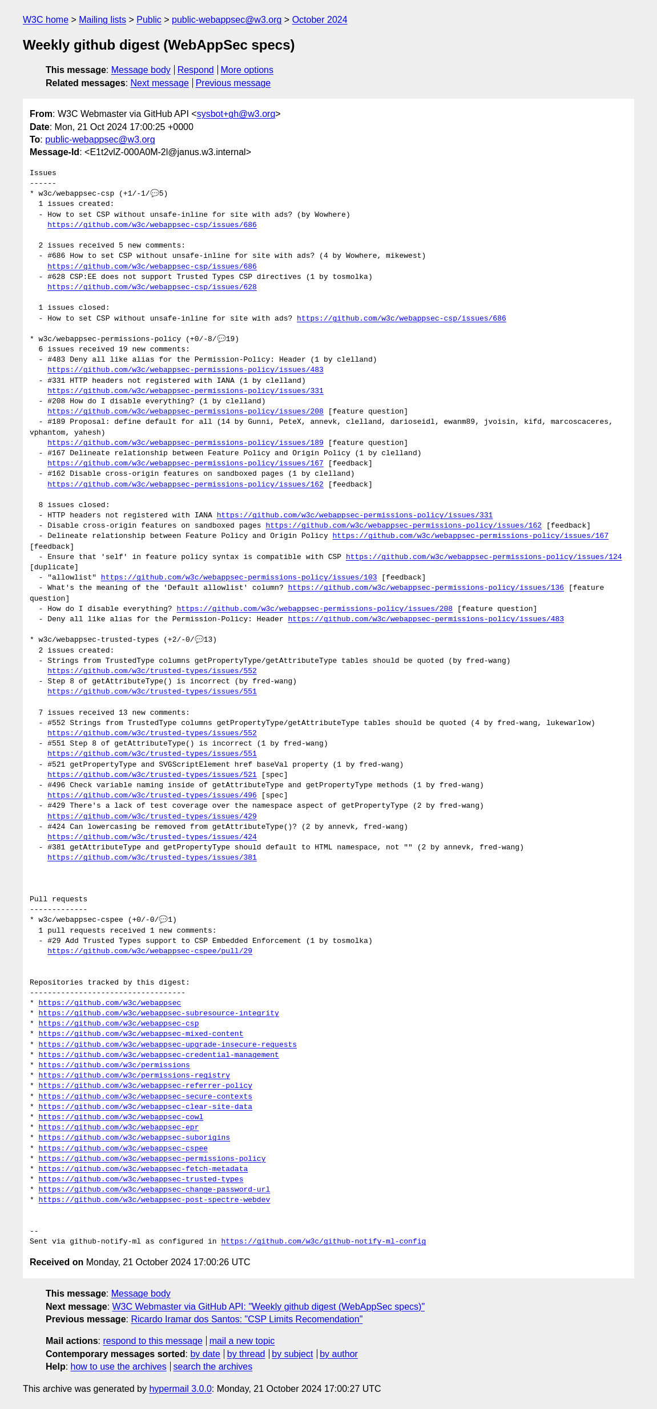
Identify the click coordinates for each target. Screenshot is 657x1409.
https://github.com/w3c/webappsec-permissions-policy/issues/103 (239, 578)
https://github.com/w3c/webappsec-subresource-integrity (159, 1014)
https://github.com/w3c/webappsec (110, 1003)
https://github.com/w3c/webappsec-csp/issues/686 (152, 225)
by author (339, 1354)
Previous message (233, 83)
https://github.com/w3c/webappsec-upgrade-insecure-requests (168, 1045)
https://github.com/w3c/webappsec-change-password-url (155, 1190)
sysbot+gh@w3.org (236, 114)
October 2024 (320, 20)
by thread (246, 1354)
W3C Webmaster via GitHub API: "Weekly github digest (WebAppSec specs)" (268, 1306)
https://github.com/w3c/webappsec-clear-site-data (145, 1107)
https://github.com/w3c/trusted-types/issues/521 (152, 775)
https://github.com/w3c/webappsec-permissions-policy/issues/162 (185, 485)
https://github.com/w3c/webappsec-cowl (121, 1117)
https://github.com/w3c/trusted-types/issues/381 (152, 858)
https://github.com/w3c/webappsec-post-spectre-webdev (155, 1200)
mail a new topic (242, 1341)
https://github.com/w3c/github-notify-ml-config (323, 1242)
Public (149, 20)
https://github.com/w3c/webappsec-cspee (123, 1149)
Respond (196, 70)
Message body (141, 70)
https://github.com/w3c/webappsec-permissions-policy (152, 1159)
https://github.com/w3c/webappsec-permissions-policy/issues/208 (185, 412)
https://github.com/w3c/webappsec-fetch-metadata (143, 1169)
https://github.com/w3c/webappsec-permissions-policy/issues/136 (426, 588)
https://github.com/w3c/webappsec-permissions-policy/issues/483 (185, 370)
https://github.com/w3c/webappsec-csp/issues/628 (152, 287)
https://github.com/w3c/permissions (114, 1065)
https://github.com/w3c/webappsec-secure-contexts (145, 1097)
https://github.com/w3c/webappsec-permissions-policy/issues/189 (185, 443)
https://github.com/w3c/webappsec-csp (119, 1024)
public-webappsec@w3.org (226, 20)
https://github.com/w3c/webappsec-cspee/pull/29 (149, 951)
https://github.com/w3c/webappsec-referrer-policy (145, 1086)
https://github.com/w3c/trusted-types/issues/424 (152, 837)
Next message (160, 83)
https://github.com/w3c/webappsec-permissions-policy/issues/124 (484, 557)
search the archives (213, 1366)
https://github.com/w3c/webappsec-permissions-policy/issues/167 (185, 464)
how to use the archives (119, 1366)
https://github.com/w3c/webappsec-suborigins (134, 1138)
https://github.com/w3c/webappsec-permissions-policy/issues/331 (185, 391)
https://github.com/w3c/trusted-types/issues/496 (152, 796)
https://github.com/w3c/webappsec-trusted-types (141, 1180)
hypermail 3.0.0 (180, 1389)
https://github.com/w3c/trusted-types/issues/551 (152, 692)
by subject (292, 1354)
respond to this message (152, 1341)
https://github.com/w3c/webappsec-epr (119, 1128)
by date (205, 1354)
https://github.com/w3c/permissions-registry (134, 1076)
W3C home (45, 20)
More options (247, 70)
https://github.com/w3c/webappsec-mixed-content (141, 1034)
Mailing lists (102, 20)
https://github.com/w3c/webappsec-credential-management (159, 1055)
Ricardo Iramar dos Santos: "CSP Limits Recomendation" (246, 1319)
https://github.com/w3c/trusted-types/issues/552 (152, 671)
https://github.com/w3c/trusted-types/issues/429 (152, 817)
